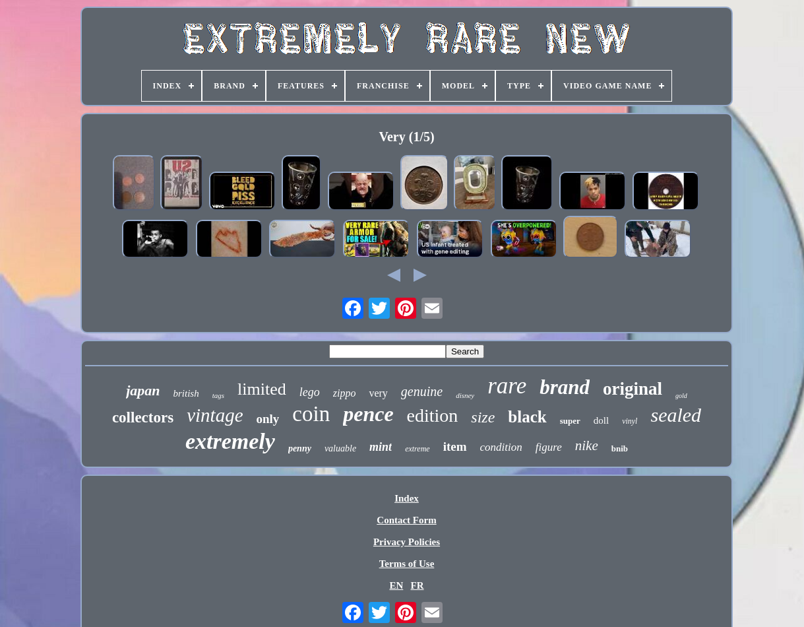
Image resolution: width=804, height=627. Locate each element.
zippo (344, 393)
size (483, 417)
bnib (619, 448)
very (378, 393)
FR (417, 585)
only (268, 419)
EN (396, 585)
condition (501, 447)
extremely (230, 441)
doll (601, 420)
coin (311, 414)
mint (380, 446)
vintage (215, 415)
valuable (340, 448)
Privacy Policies (406, 542)
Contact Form (406, 520)
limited (261, 389)
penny (299, 448)
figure (549, 447)
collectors (142, 417)
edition (432, 415)
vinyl (629, 421)
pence (368, 414)
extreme (417, 448)
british (186, 393)
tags (218, 395)
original (632, 389)
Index (406, 498)
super (570, 421)
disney (465, 395)
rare (506, 386)
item (455, 446)
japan (143, 390)
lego (309, 392)
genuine (422, 391)
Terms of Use (407, 563)
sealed (675, 415)
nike (586, 445)
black (527, 417)
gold (681, 395)
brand (565, 387)
